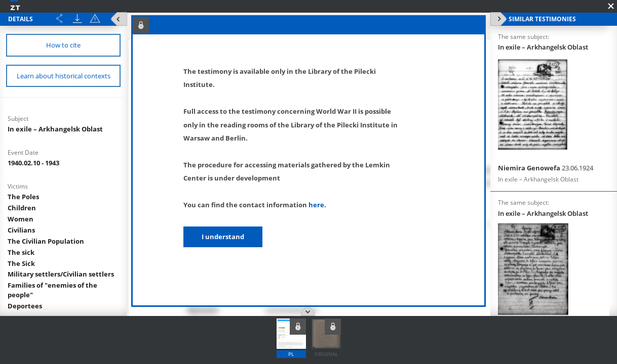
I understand (223, 236)
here (316, 204)
